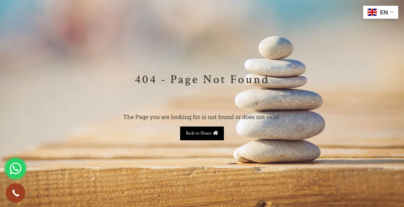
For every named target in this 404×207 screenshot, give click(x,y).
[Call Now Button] (15, 193)
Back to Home (202, 133)
